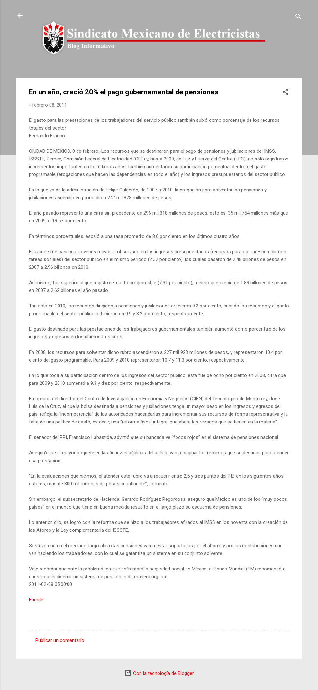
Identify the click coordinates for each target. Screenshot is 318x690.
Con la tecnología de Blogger (159, 673)
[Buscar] (298, 17)
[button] (285, 93)
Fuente (36, 600)
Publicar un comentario (59, 640)
